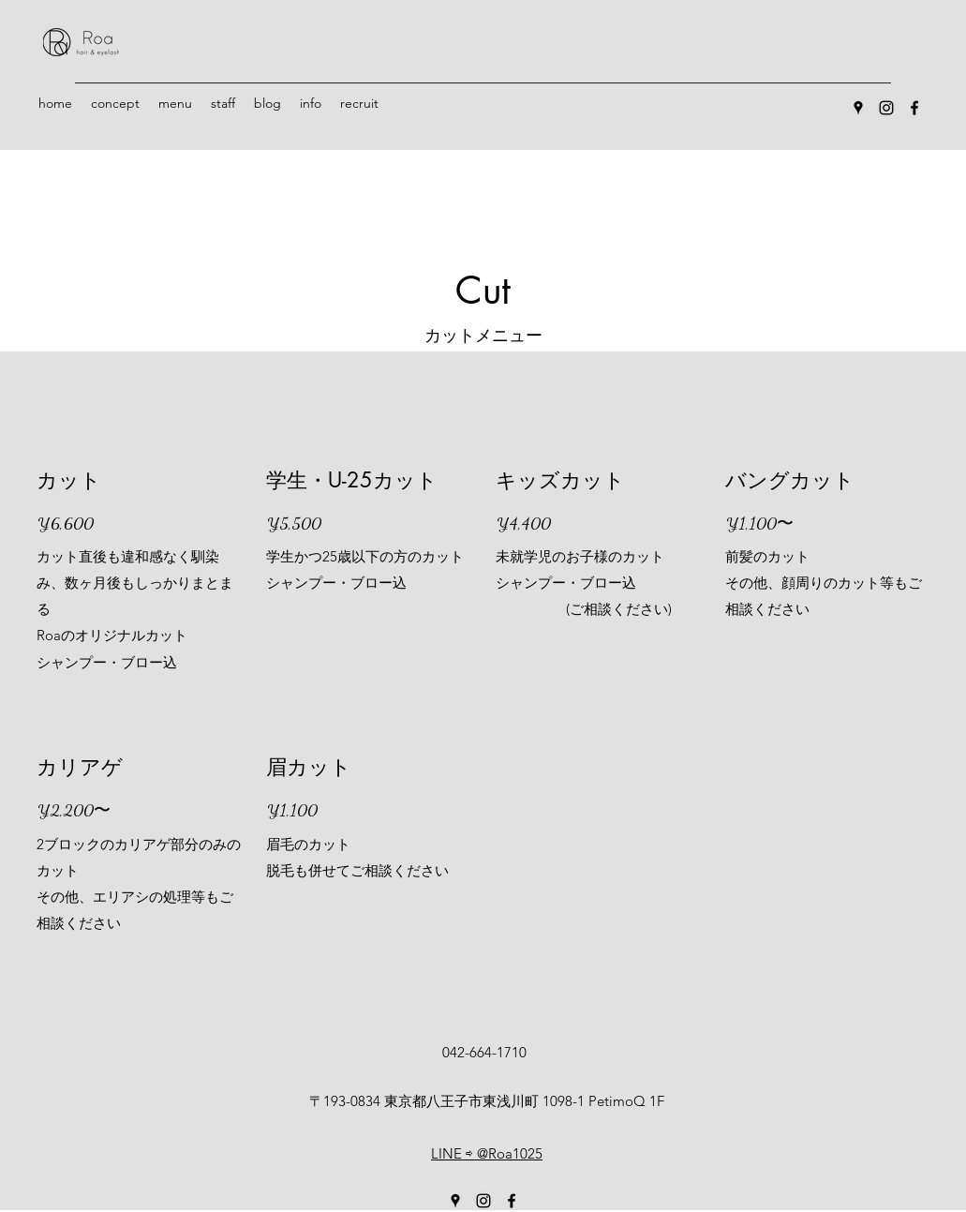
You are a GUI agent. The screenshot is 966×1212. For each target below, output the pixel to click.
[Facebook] (914, 107)
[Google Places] (858, 107)
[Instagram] (886, 107)
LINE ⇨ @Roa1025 (486, 1153)
